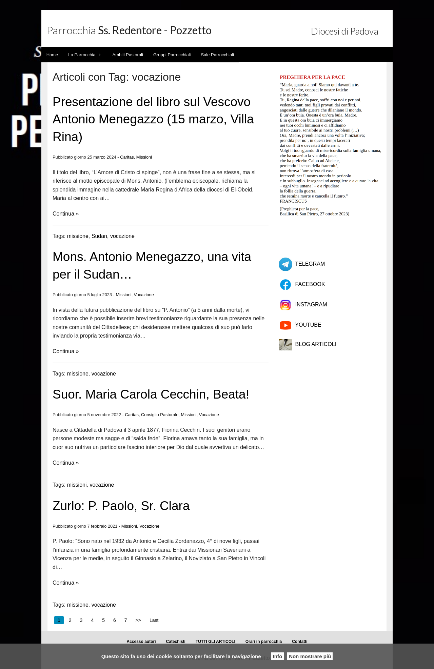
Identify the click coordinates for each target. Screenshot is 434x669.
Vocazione (144, 294)
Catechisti (175, 641)
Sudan (99, 236)
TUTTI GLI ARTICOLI (215, 641)
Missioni (144, 157)
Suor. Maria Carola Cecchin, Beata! (151, 394)
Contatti (299, 641)
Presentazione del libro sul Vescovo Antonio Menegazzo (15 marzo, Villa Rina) (153, 119)
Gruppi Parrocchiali (172, 54)
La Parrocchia (81, 54)
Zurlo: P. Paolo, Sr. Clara (121, 506)
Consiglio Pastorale (159, 414)
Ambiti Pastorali (128, 54)
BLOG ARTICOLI (316, 344)
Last (154, 620)
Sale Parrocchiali (217, 54)
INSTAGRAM (311, 304)
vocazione (122, 236)
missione (77, 236)
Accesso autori (141, 641)
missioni (77, 485)
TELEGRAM (310, 264)
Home (52, 54)
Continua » (66, 214)
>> (138, 620)
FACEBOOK (310, 284)
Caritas (127, 157)
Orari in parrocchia (263, 641)
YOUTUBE (308, 325)
